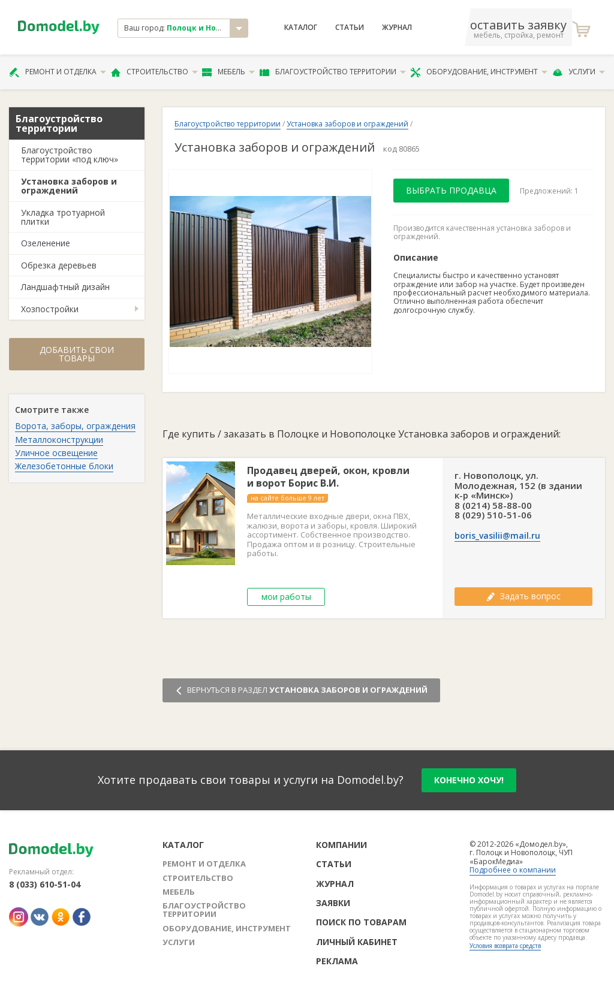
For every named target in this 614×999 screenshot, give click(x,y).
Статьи (349, 27)
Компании (341, 844)
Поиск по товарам (361, 921)
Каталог (300, 27)
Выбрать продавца (451, 190)
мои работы (286, 596)
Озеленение (45, 243)
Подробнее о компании (512, 870)
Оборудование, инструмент (478, 72)
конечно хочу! (469, 780)
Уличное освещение (56, 452)
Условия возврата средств (505, 945)
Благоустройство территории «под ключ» (69, 154)
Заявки (333, 902)
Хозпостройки (50, 309)
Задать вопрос (523, 596)
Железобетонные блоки (64, 466)
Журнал (397, 27)
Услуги (578, 72)
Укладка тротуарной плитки (63, 217)
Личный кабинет (357, 941)
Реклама (337, 960)
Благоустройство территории (333, 72)
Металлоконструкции (59, 439)
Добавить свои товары (77, 354)
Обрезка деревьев (59, 265)
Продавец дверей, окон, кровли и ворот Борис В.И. (328, 477)
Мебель (228, 72)
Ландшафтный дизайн (65, 286)
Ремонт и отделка (57, 72)
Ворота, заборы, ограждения (75, 425)
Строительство (154, 72)
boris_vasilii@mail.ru (497, 535)
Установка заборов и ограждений (69, 186)
